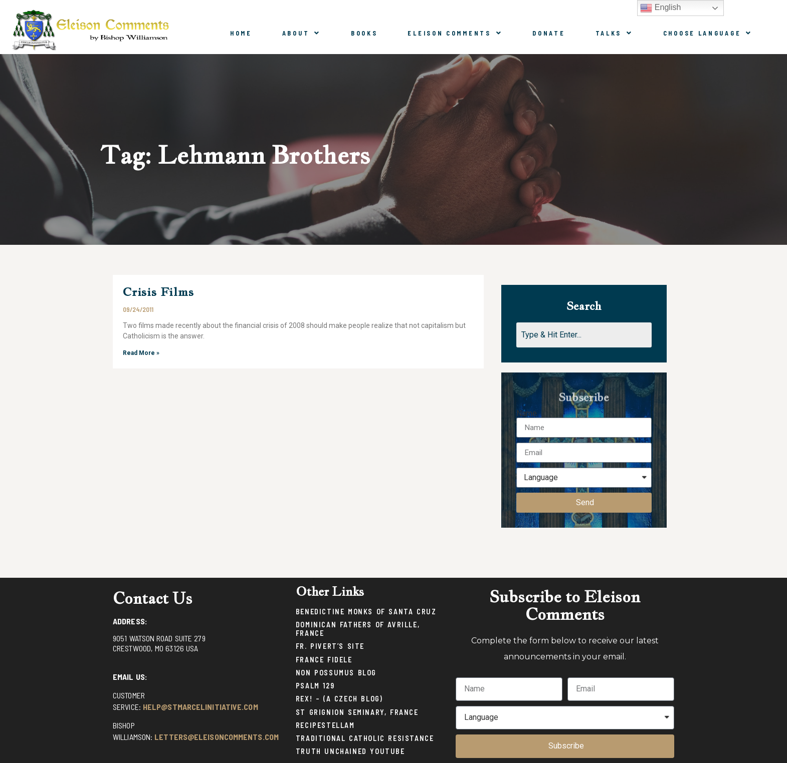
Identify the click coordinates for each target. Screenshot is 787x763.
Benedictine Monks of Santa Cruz (366, 611)
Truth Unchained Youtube (350, 751)
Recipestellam (325, 725)
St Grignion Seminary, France (357, 712)
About (301, 33)
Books (364, 33)
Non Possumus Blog (336, 672)
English (660, 8)
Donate (548, 33)
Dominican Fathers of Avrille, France (358, 628)
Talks (614, 33)
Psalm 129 (315, 685)
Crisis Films (158, 291)
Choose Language (707, 33)
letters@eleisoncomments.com (216, 736)
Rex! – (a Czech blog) (339, 698)
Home (241, 33)
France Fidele (324, 659)
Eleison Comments (455, 33)
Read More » (141, 352)
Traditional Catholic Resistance (365, 738)
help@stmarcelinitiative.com (200, 706)
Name (526, 414)
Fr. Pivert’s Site (330, 646)
